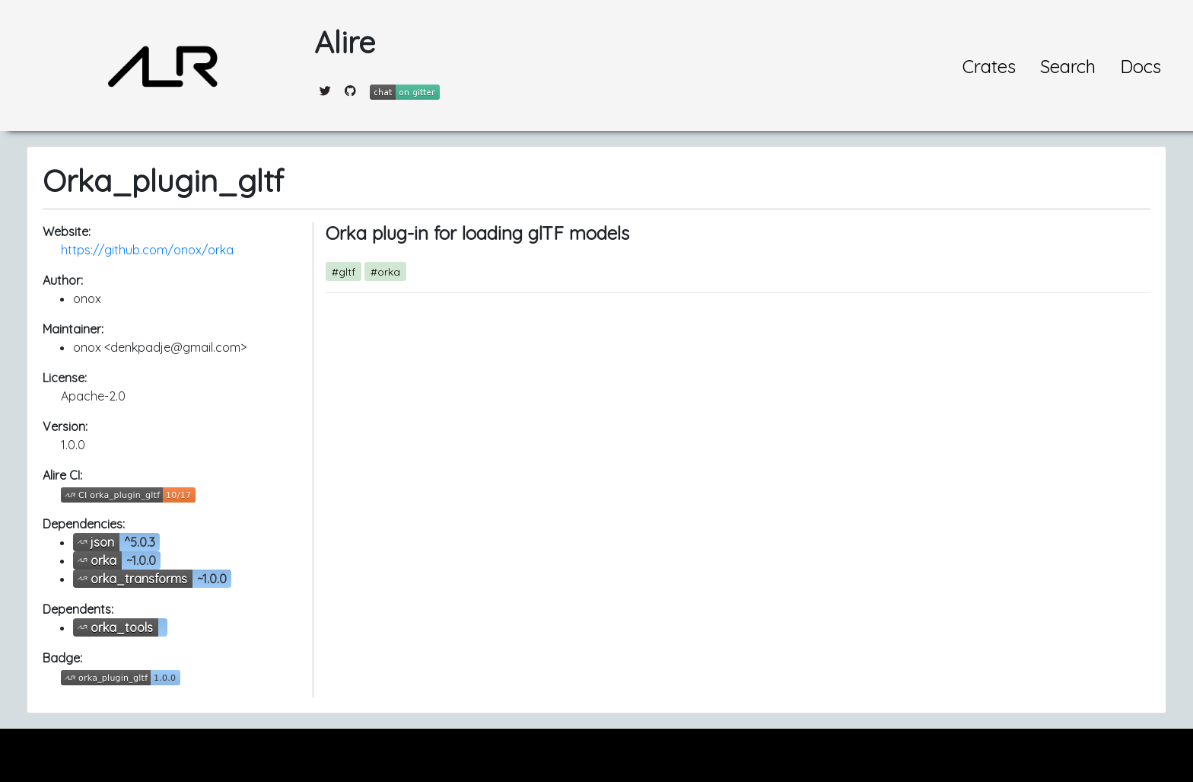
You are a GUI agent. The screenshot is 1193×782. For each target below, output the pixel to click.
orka (103, 560)
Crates (989, 66)
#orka (385, 271)
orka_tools (122, 627)
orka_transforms (139, 578)
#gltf (343, 271)
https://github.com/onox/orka (147, 249)
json (102, 542)
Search (1068, 66)
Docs (1140, 66)
